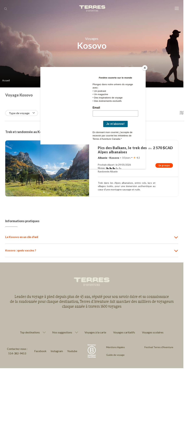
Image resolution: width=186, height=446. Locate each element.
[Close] (144, 67)
